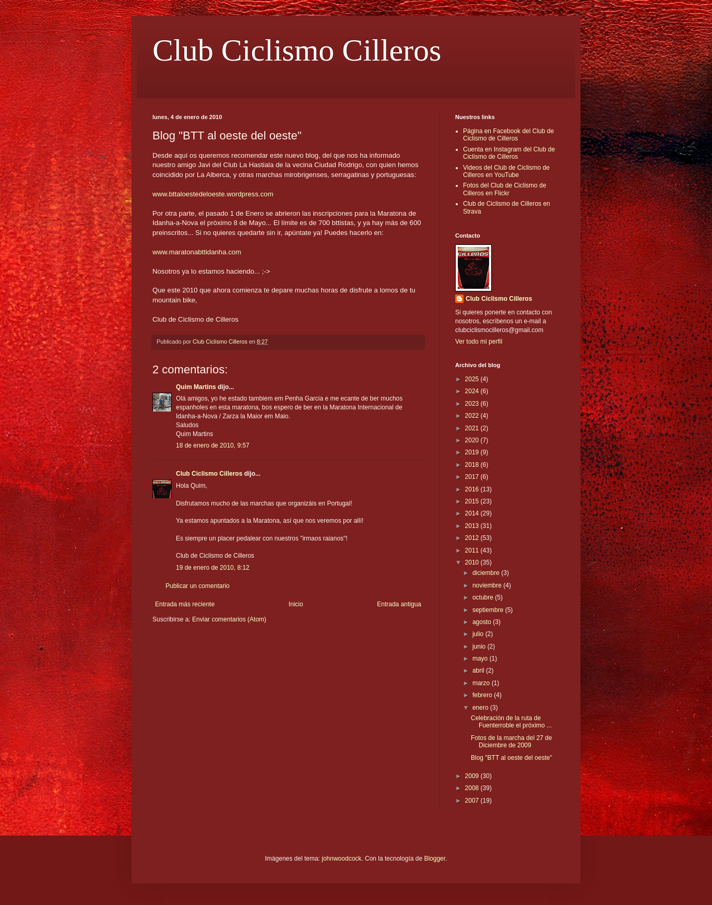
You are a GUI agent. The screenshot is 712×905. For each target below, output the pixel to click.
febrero (483, 695)
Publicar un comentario (197, 586)
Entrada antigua (399, 604)
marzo (482, 683)
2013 (473, 526)
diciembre (486, 573)
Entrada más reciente (185, 604)
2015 (473, 501)
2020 (473, 440)
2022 (473, 415)
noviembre (487, 585)
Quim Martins (196, 387)
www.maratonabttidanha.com (196, 252)
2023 (473, 403)
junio (480, 646)
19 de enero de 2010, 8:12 (213, 567)
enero (481, 707)
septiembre (488, 610)
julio (478, 634)
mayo (481, 658)
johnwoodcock (341, 858)
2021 (473, 428)
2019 (473, 452)
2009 (473, 776)
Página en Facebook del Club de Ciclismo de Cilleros (508, 134)
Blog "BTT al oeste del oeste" (511, 757)
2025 (473, 379)
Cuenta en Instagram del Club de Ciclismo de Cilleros (509, 153)
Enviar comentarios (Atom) (229, 619)
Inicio (296, 604)
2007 (473, 800)
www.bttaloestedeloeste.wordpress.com (213, 194)
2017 (473, 476)
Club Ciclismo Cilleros (296, 50)
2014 (473, 513)
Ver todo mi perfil (478, 341)
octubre (483, 597)
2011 (473, 550)
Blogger (434, 858)
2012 (473, 538)
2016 (473, 489)
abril (479, 670)
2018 (473, 464)
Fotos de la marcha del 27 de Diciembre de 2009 (511, 741)
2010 (473, 562)
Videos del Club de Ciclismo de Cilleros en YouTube (506, 171)
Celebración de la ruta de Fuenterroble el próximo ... (511, 721)
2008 (473, 788)
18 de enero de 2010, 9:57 (213, 445)
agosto (482, 622)
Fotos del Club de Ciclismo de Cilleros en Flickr (504, 189)
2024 (473, 391)
